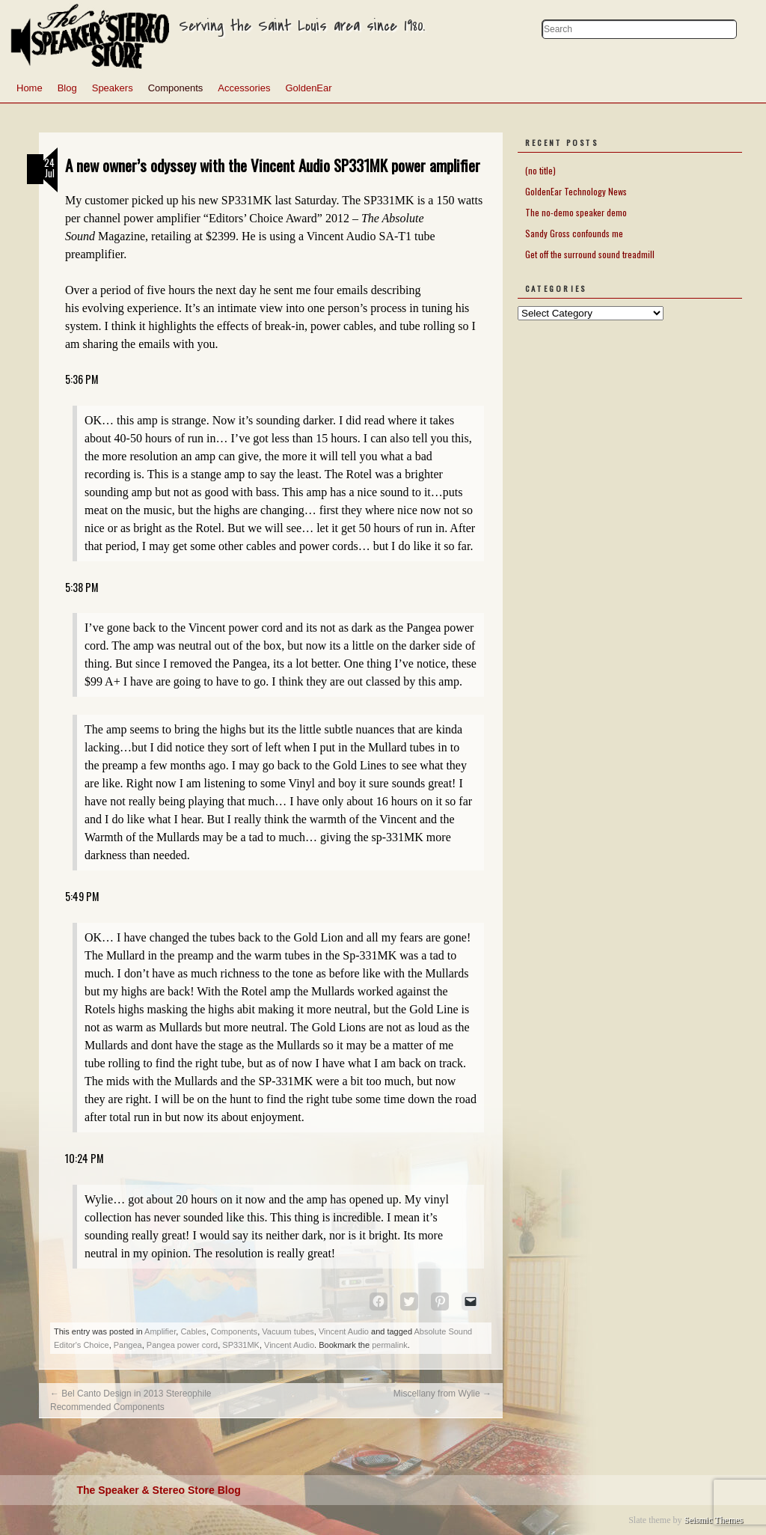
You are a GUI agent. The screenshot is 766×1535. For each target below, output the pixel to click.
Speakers (112, 88)
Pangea (128, 1344)
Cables (193, 1331)
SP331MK (241, 1344)
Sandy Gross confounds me (574, 233)
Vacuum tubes (288, 1331)
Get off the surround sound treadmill (590, 254)
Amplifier (160, 1331)
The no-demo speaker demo (576, 212)
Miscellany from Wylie (442, 1393)
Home (29, 88)
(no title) (540, 170)
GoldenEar (308, 88)
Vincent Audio (344, 1331)
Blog (67, 88)
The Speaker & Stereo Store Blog (158, 1490)
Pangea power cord (182, 1344)
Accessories (244, 88)
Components (175, 88)
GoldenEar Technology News (576, 191)
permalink (390, 1344)
